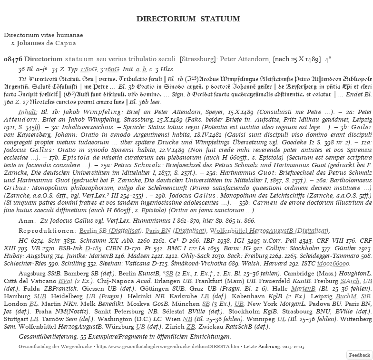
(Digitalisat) (110, 231)
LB (205, 296)
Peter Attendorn (244, 59)
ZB (190, 326)
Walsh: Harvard (264, 263)
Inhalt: (28, 112)
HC (23, 241)
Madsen (139, 256)
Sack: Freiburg (247, 256)
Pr (148, 248)
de (47, 43)
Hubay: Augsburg (28, 256)
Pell (290, 241)
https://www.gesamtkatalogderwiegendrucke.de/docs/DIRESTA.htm (168, 346)
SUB (40, 296)
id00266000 (333, 263)
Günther (345, 248)
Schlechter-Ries (25, 263)
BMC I (176, 248)
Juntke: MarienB (90, 256)
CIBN (114, 248)
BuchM (346, 296)
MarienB (303, 288)
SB (169, 273)
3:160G (109, 69)
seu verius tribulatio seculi (100, 59)
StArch (350, 281)
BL (33, 304)
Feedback (359, 355)
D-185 (93, 248)
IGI (239, 241)
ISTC (308, 263)
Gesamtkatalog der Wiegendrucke (55, 346)
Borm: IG (237, 248)
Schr (54, 241)
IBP (209, 241)
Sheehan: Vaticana (124, 263)
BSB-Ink (71, 248)
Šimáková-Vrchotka (198, 263)
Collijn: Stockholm (292, 248)
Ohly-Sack (195, 256)
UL (281, 319)
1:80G (89, 69)
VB (35, 248)
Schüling (73, 263)
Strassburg (198, 59)
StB (366, 296)
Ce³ (173, 241)
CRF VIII (330, 241)
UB (367, 281)
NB (187, 319)
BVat (65, 281)
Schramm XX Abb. (107, 241)
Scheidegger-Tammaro (329, 256)
